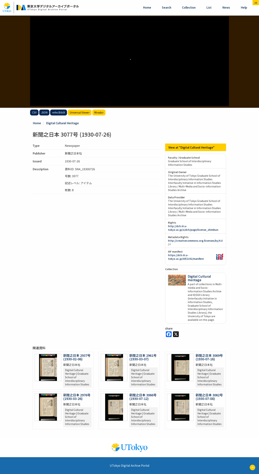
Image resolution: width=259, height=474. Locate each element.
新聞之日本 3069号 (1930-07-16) (209, 357)
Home (147, 7)
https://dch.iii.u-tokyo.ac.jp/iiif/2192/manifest (186, 256)
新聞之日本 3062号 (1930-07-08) (209, 397)
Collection (189, 7)
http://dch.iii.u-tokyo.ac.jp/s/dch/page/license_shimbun (193, 227)
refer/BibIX (58, 112)
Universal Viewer (80, 112)
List (209, 7)
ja (255, 2)
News (226, 7)
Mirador (99, 112)
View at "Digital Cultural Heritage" (191, 147)
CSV (34, 112)
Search (166, 7)
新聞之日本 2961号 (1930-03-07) (143, 357)
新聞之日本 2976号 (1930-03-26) (76, 397)
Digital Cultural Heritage (62, 123)
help (244, 7)
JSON (44, 112)
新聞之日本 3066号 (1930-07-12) (143, 397)
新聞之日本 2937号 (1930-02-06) (76, 357)
